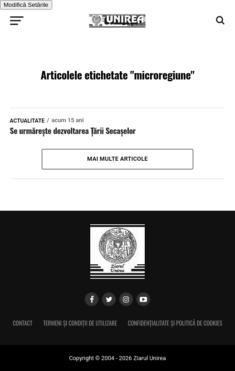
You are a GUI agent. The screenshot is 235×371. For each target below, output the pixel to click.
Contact (22, 323)
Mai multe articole (117, 158)
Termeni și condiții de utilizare (80, 323)
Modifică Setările (26, 4)
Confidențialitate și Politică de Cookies (175, 323)
